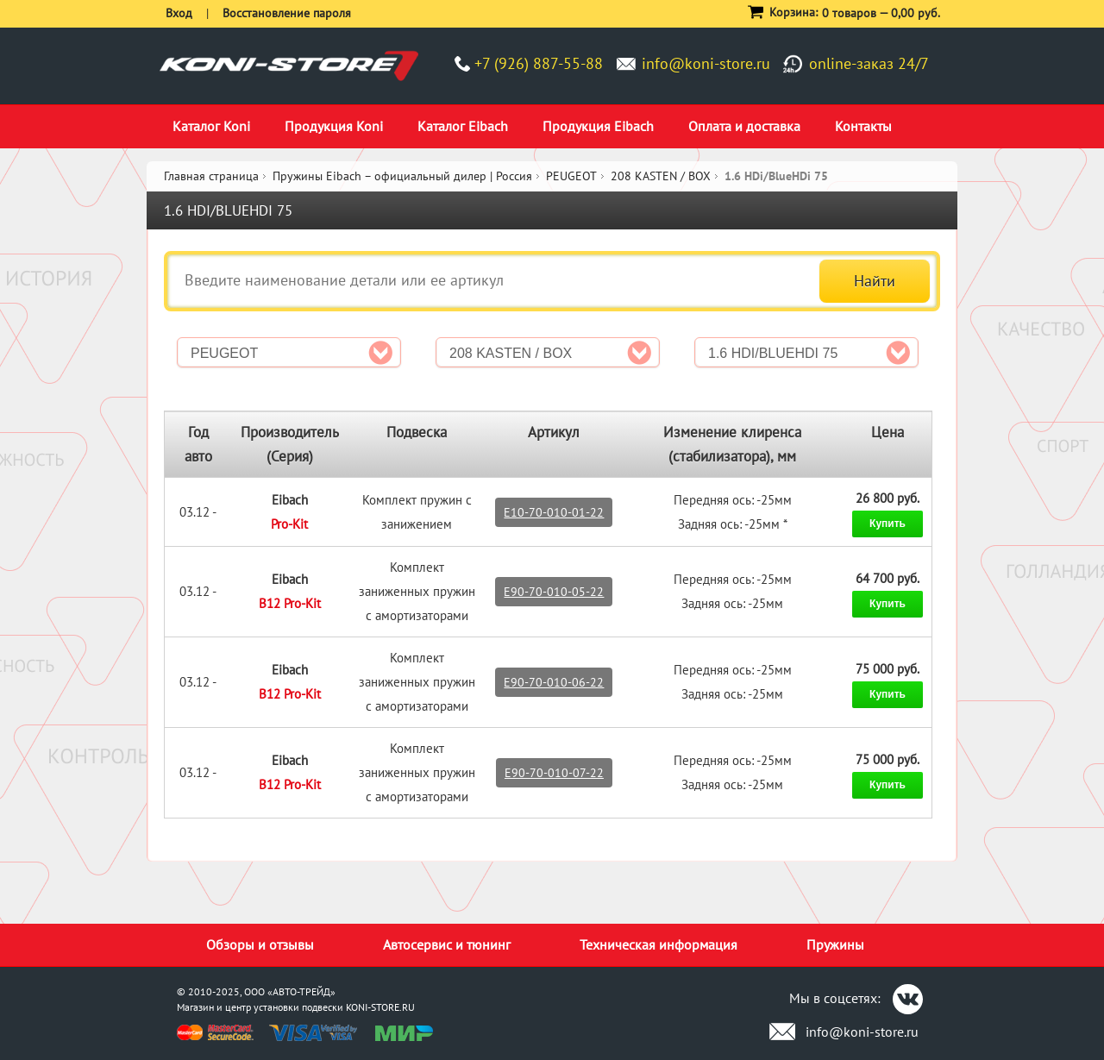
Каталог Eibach (462, 126)
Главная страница (211, 176)
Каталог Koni (211, 126)
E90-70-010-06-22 (554, 682)
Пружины (835, 944)
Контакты (863, 126)
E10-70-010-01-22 (554, 512)
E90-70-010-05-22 (554, 591)
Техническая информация (658, 944)
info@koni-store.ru (706, 63)
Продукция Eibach (598, 126)
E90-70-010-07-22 (554, 773)
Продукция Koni (334, 126)
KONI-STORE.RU (380, 1006)
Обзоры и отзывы (260, 944)
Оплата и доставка (744, 126)
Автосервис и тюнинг (447, 944)
